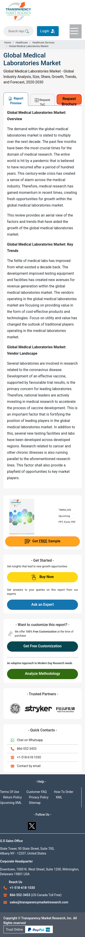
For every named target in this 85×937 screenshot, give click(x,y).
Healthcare (22, 42)
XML (59, 797)
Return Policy (12, 797)
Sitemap (35, 803)
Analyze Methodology (42, 673)
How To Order (63, 792)
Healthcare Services (43, 42)
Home (7, 42)
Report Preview (15, 101)
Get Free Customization (42, 646)
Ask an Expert (42, 604)
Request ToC (42, 101)
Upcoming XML (11, 803)
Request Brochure (69, 101)
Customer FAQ (37, 792)
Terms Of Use (9, 792)
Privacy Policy (39, 797)
